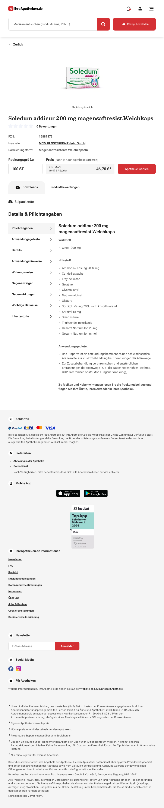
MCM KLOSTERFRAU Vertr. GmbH (62, 143)
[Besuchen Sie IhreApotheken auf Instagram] (18, 669)
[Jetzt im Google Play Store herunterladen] (96, 493)
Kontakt (13, 572)
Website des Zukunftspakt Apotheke (101, 688)
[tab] (31, 228)
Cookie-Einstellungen (21, 610)
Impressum (15, 591)
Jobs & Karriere (17, 604)
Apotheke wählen (137, 169)
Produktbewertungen (64, 187)
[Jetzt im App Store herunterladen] (68, 493)
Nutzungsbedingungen (21, 578)
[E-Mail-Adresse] (31, 646)
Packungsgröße (21, 160)
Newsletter (15, 559)
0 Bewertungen (47, 126)
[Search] (103, 24)
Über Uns (13, 597)
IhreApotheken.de (76, 434)
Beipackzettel (21, 202)
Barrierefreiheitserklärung (23, 617)
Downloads (27, 187)
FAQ (10, 565)
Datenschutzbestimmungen (25, 585)
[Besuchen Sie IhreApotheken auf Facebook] (10, 669)
